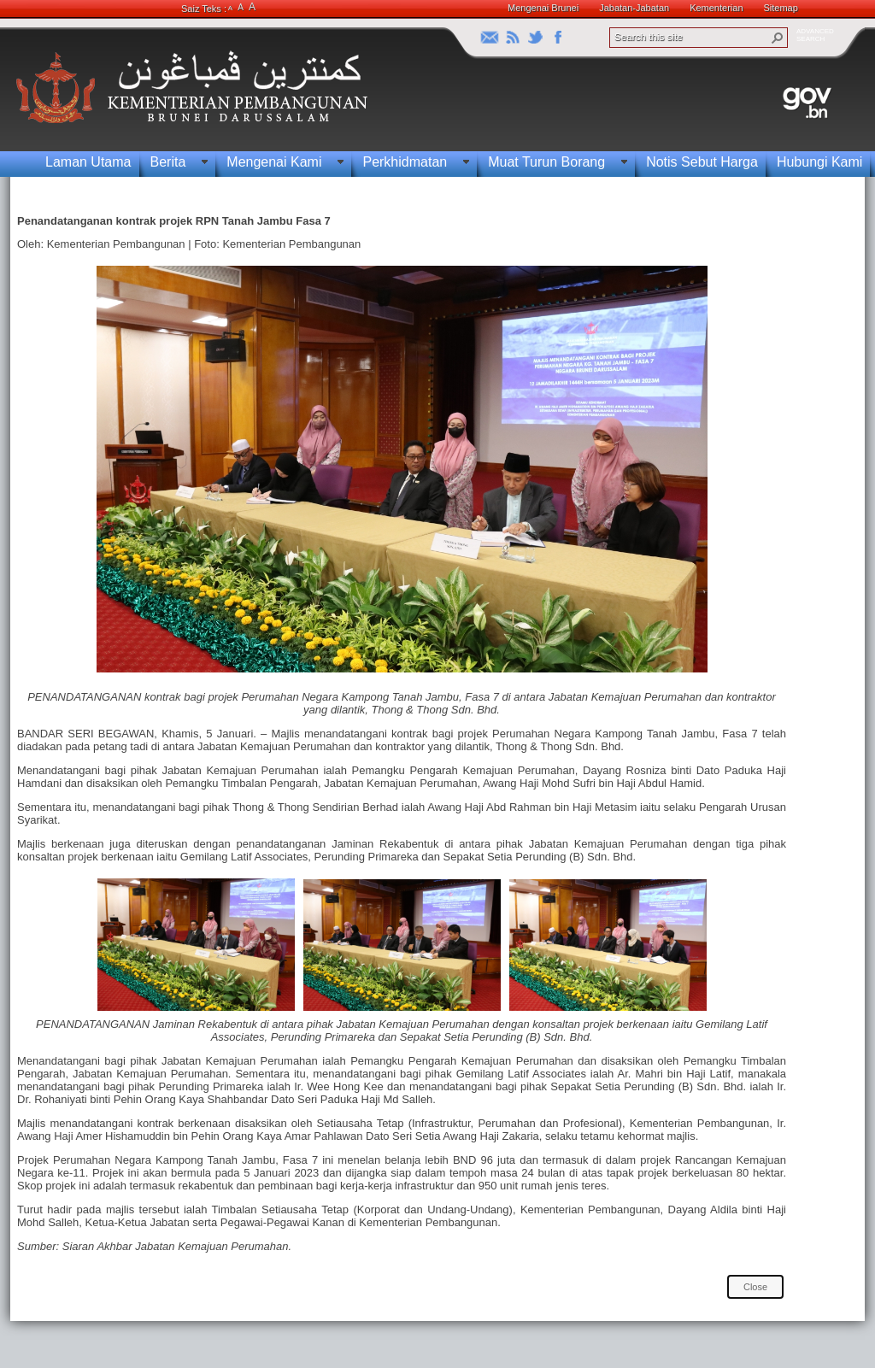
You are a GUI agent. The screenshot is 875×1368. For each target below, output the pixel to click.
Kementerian (716, 8)
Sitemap (781, 8)
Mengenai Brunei (543, 8)
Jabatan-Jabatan (634, 8)
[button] (777, 37)
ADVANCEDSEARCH (815, 35)
